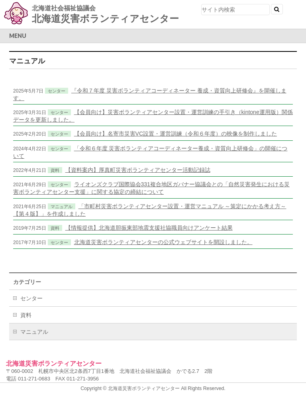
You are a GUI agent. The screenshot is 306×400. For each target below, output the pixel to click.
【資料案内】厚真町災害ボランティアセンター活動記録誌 (137, 170)
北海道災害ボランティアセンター (105, 18)
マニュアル (62, 206)
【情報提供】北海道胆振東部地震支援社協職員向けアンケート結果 (149, 228)
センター (56, 91)
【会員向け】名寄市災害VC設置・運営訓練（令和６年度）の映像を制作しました (175, 133)
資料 (55, 170)
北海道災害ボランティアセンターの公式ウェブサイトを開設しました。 (163, 242)
